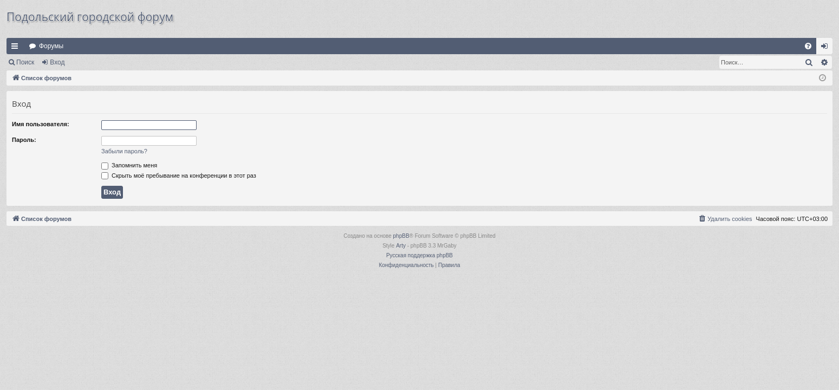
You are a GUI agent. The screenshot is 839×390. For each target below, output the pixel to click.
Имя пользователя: (40, 124)
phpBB (401, 236)
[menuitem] (808, 46)
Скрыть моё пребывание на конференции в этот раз (178, 175)
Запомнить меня (129, 165)
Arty (401, 246)
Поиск (25, 62)
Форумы (51, 46)
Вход (57, 62)
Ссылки (17, 48)
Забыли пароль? (124, 151)
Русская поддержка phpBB (419, 255)
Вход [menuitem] (827, 48)
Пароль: (24, 139)
